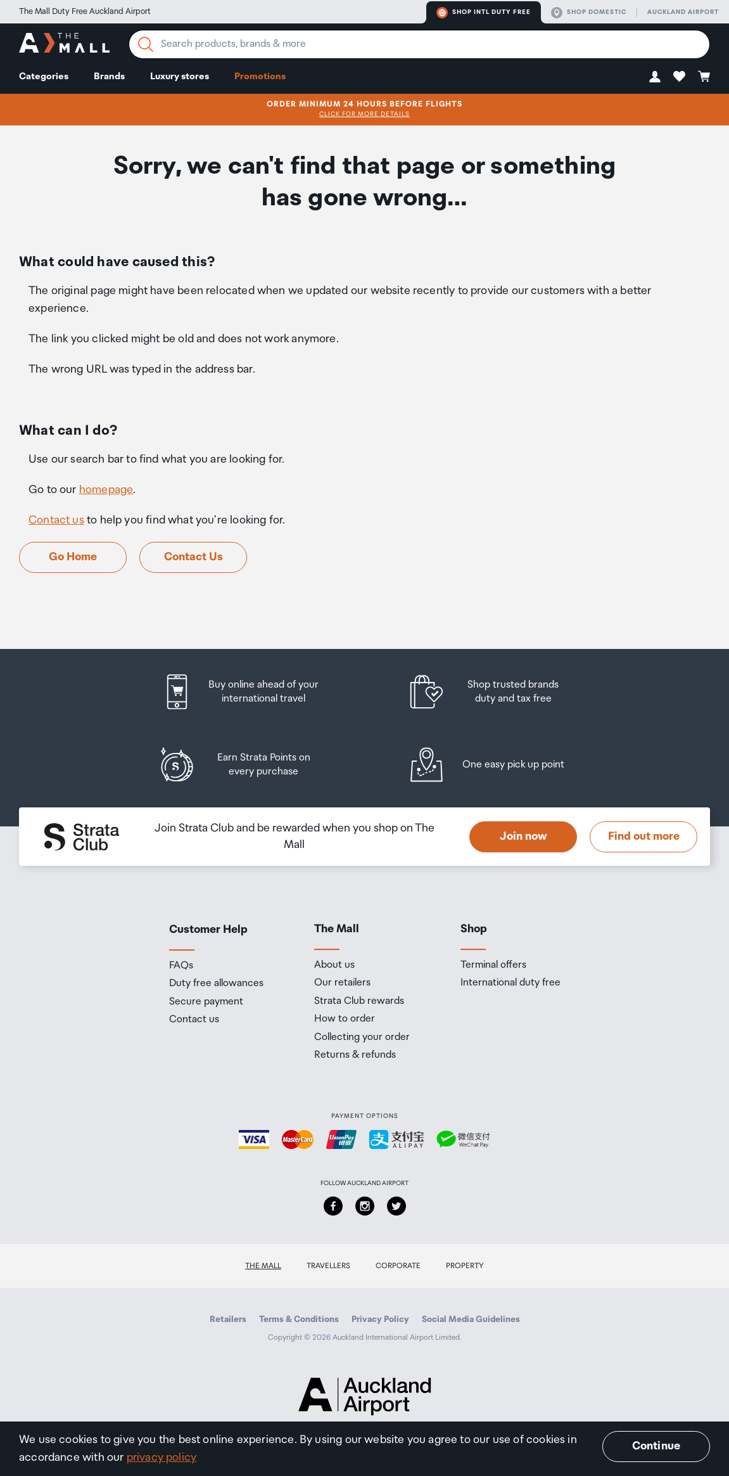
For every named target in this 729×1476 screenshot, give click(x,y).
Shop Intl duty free (483, 12)
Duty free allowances (216, 983)
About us (334, 965)
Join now (523, 836)
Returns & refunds (355, 1055)
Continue (656, 1446)
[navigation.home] (64, 44)
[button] (655, 76)
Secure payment (206, 1002)
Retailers (228, 1319)
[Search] (145, 44)
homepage (106, 490)
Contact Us (193, 557)
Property (465, 1266)
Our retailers (342, 983)
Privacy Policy (380, 1319)
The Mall (263, 1266)
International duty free (510, 983)
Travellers (328, 1266)
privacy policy (162, 1457)
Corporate (398, 1266)
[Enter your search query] (419, 44)
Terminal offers (493, 965)
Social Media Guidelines (471, 1319)
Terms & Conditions (299, 1319)
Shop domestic (588, 12)
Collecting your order (362, 1037)
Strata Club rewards (359, 1001)
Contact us (56, 520)
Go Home (73, 557)
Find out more (644, 836)
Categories (43, 76)
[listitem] (253, 691)
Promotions (260, 76)
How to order (344, 1019)
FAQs (181, 966)
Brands (109, 76)
